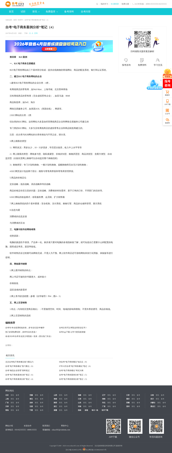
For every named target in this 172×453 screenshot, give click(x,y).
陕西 (55, 403)
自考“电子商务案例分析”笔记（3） (73, 379)
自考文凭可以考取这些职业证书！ (73, 328)
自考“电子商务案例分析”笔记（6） (19, 375)
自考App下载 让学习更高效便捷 (72, 332)
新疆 (55, 410)
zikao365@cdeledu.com (61, 430)
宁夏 (31, 410)
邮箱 (86, 410)
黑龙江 (152, 406)
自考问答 (86, 11)
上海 (7, 399)
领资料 (167, 123)
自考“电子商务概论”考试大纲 (71, 371)
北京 (7, 395)
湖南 (103, 399)
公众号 (167, 114)
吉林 (31, 403)
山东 (79, 403)
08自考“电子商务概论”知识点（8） (73, 362)
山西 (55, 395)
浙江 (55, 406)
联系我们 (46, 426)
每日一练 (95, 410)
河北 (103, 403)
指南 (79, 410)
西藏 (128, 403)
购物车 (167, 95)
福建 (79, 395)
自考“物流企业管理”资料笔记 (17, 371)
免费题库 (52, 11)
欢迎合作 (27, 426)
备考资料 (69, 11)
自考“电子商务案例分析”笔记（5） (73, 375)
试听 (23, 11)
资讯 (36, 11)
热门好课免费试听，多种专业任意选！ (21, 332)
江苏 (128, 395)
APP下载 (167, 104)
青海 (7, 410)
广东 (7, 403)
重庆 (128, 399)
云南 (152, 395)
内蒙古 (152, 403)
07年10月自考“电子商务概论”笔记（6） (75, 366)
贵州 (128, 406)
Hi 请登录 (115, 4)
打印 (36, 33)
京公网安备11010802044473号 (94, 450)
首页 (11, 11)
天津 (7, 406)
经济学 (20, 20)
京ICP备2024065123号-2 (74, 450)
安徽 (31, 395)
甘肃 (31, 406)
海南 (55, 399)
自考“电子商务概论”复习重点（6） (19, 366)
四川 (152, 399)
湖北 (31, 399)
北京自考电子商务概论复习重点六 (19, 362)
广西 (103, 406)
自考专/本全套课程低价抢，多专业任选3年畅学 (24, 328)
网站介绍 (9, 426)
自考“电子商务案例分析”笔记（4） (19, 379)
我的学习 (104, 4)
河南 (79, 406)
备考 (17, 395)
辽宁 (103, 395)
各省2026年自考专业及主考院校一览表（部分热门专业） (28, 336)
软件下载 (105, 410)
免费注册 (125, 4)
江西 (79, 399)
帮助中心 (65, 426)
